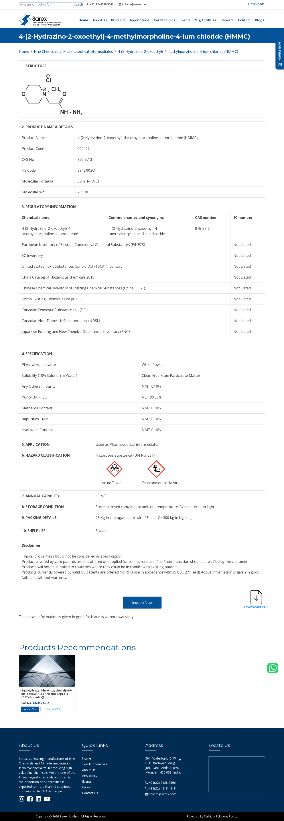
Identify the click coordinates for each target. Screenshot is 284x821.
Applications (139, 20)
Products (118, 20)
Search (78, 4)
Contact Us (90, 793)
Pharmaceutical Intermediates (88, 51)
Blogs (259, 20)
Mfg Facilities (205, 20)
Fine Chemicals (46, 51)
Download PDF (52, 709)
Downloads (256, 4)
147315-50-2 (41, 703)
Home (83, 20)
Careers (227, 20)
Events (184, 20)
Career (87, 787)
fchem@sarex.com (160, 794)
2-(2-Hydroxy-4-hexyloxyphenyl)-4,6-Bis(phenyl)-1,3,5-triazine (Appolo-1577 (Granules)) (46, 694)
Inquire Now (142, 602)
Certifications (164, 20)
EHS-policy (89, 776)
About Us (100, 20)
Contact (244, 20)
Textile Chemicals (94, 764)
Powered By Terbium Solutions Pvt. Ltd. (213, 816)
